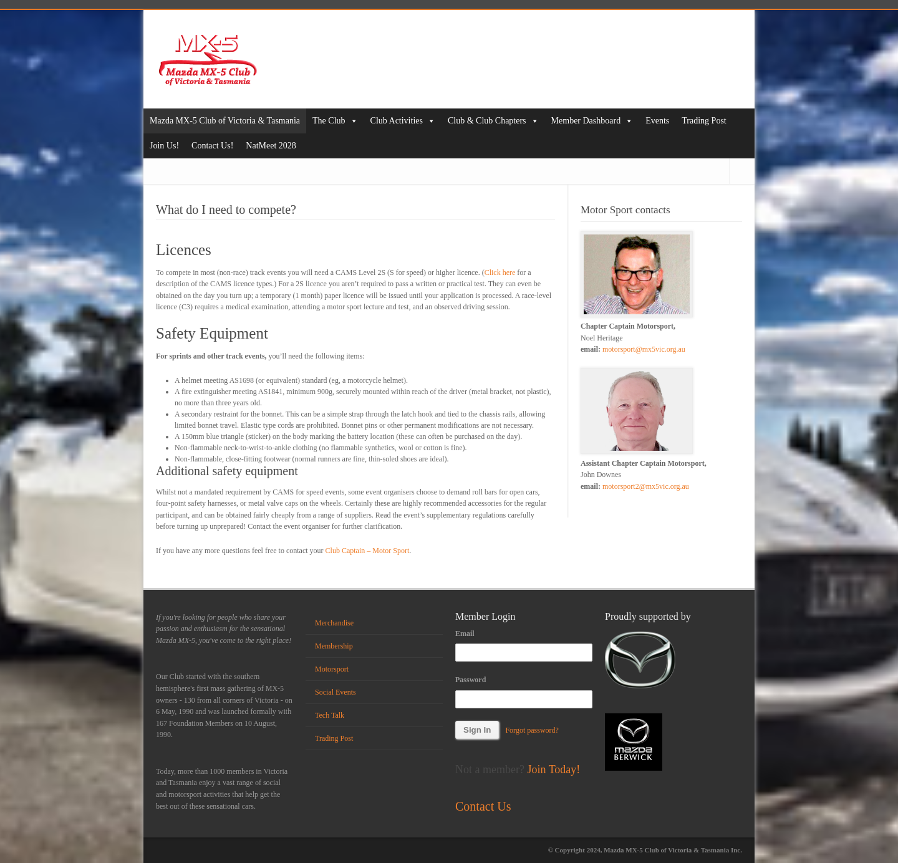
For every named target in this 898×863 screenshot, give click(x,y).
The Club (335, 120)
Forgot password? (531, 730)
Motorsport (332, 669)
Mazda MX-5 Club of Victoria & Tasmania (225, 120)
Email (465, 633)
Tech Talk (329, 715)
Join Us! (164, 145)
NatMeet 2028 (271, 145)
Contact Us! (212, 145)
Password (470, 679)
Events (657, 120)
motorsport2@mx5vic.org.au (645, 486)
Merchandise (334, 623)
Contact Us (483, 806)
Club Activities (402, 120)
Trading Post (704, 120)
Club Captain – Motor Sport (368, 550)
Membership (334, 646)
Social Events (335, 692)
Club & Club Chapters (493, 120)
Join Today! (553, 769)
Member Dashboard (592, 120)
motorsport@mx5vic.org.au (643, 349)
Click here (500, 272)
